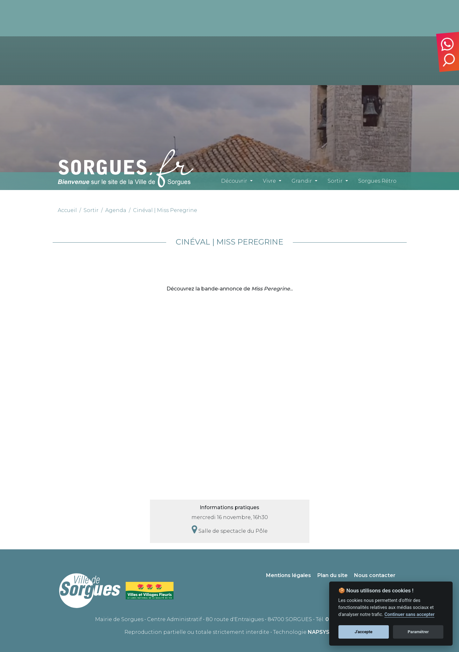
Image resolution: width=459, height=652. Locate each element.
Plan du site (332, 575)
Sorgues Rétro (377, 181)
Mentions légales (288, 575)
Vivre (269, 181)
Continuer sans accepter (409, 614)
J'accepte (364, 631)
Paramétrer (418, 631)
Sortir (335, 181)
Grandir (302, 181)
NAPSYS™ (321, 632)
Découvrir (234, 181)
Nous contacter (375, 575)
